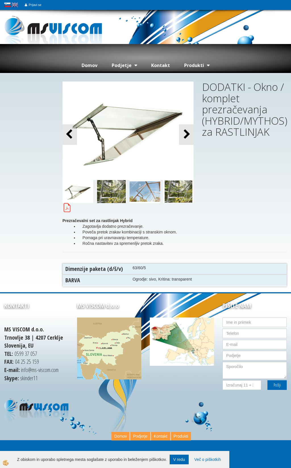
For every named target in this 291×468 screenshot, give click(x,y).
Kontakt (160, 65)
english (15, 5)
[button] (186, 134)
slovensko (7, 5)
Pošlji (277, 385)
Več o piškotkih (207, 459)
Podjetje (122, 65)
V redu (179, 459)
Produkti (194, 65)
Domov (89, 65)
